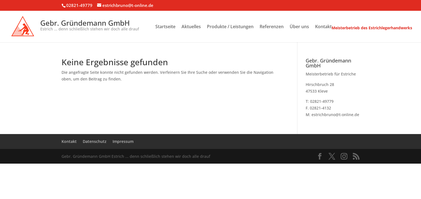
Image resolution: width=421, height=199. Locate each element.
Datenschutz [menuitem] (94, 141)
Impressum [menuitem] (123, 141)
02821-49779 (79, 5)
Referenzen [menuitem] (272, 27)
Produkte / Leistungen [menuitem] (230, 27)
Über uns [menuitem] (299, 27)
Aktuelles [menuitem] (191, 27)
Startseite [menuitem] (165, 27)
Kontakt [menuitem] (323, 27)
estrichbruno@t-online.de (335, 114)
